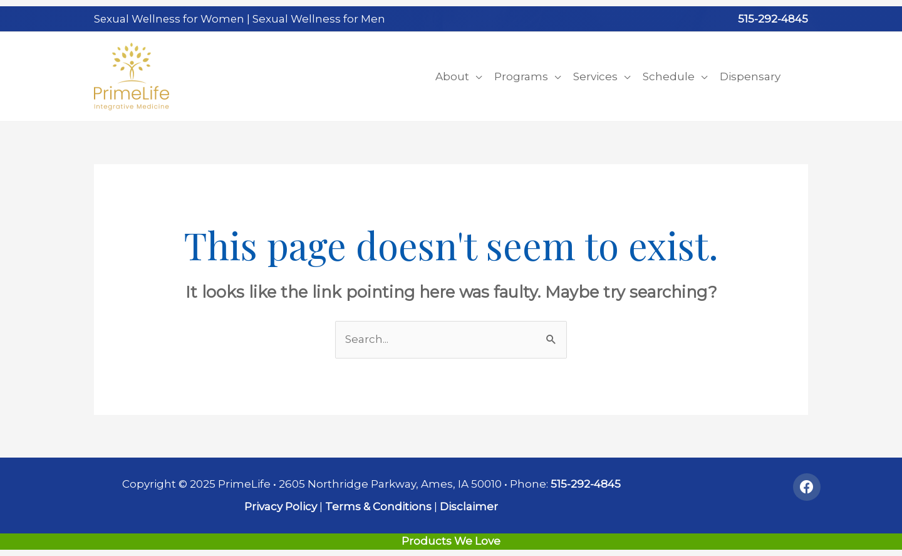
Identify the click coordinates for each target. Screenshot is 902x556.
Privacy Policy (280, 506)
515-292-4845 (773, 19)
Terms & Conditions (378, 506)
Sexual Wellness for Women (170, 19)
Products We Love (451, 541)
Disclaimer (469, 506)
